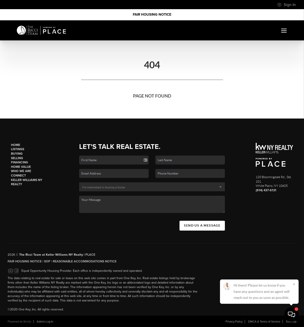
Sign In (286, 4)
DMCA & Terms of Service (264, 321)
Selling (17, 158)
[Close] (294, 284)
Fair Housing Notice (152, 14)
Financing (19, 162)
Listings (17, 149)
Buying (17, 154)
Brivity (27, 321)
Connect (18, 175)
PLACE (90, 256)
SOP (47, 263)
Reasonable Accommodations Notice (84, 263)
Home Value (21, 167)
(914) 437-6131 (266, 190)
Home (15, 145)
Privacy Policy (234, 321)
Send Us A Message (202, 225)
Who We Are (21, 171)
